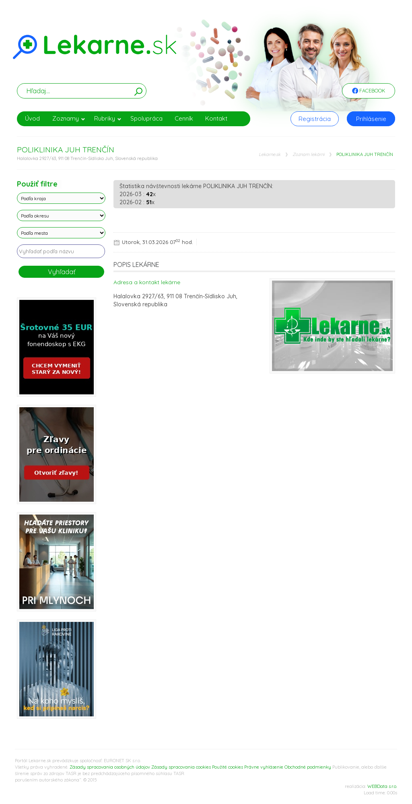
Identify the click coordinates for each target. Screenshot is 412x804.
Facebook (368, 91)
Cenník (184, 118)
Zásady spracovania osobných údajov (110, 767)
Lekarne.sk (269, 154)
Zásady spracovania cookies (181, 767)
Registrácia (315, 119)
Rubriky (108, 118)
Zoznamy (68, 118)
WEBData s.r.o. (382, 786)
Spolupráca (146, 118)
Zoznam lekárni (308, 154)
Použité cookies (227, 767)
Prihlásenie (371, 119)
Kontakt (216, 118)
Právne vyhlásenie (263, 767)
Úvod (32, 118)
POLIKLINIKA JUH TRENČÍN (364, 154)
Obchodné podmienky (307, 767)
